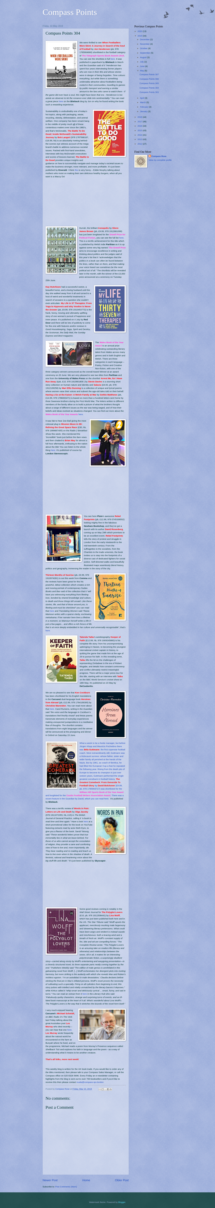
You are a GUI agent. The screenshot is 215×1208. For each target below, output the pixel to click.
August (143, 57)
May (142, 71)
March (143, 102)
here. (113, 59)
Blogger (121, 1202)
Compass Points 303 (149, 92)
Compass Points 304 (149, 88)
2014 (140, 135)
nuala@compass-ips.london (90, 1082)
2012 (140, 144)
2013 (140, 139)
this (76, 170)
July (142, 62)
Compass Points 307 (149, 74)
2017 (140, 121)
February (144, 107)
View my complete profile (160, 160)
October (144, 48)
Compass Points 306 (149, 79)
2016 (140, 126)
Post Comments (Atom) (66, 1187)
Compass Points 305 (149, 83)
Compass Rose (158, 156)
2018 (140, 117)
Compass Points (70, 12)
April (142, 98)
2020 (140, 31)
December (145, 39)
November (145, 44)
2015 (140, 130)
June (142, 66)
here (61, 101)
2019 (140, 36)
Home (86, 1180)
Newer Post (50, 1180)
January (144, 111)
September (145, 53)
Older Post (122, 1180)
